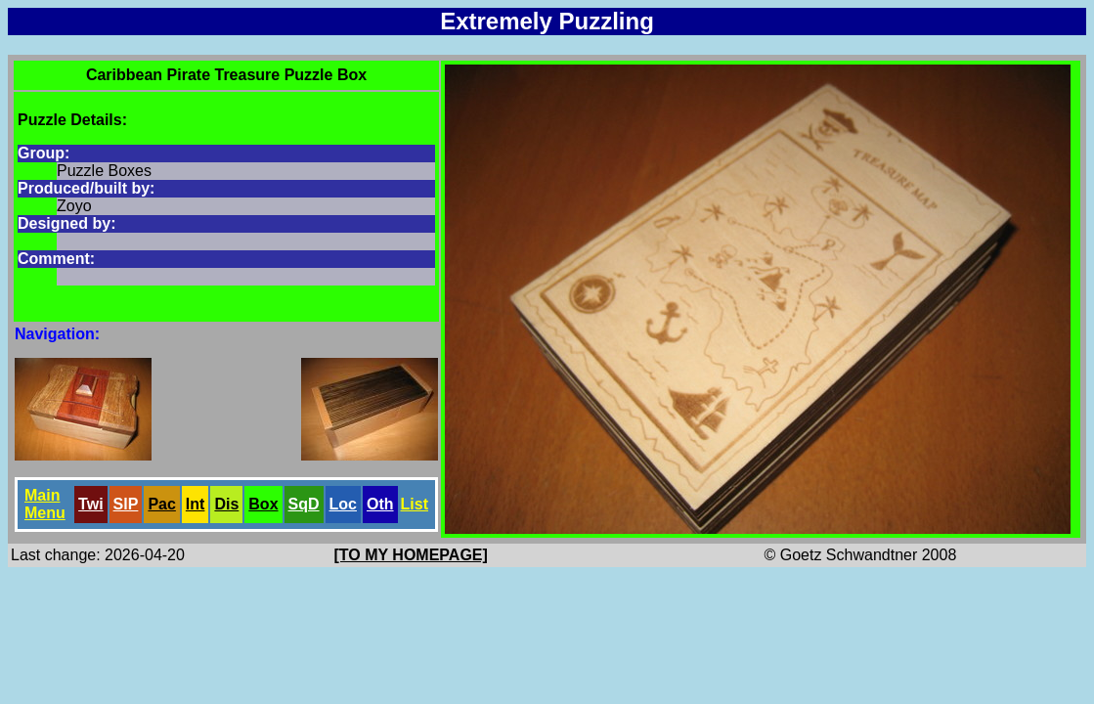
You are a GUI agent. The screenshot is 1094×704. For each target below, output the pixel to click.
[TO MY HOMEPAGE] (411, 555)
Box (263, 504)
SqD (304, 504)
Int (195, 504)
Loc (343, 504)
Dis (226, 504)
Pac (161, 504)
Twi (90, 504)
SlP (126, 504)
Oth (380, 504)
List (414, 504)
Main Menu (45, 504)
